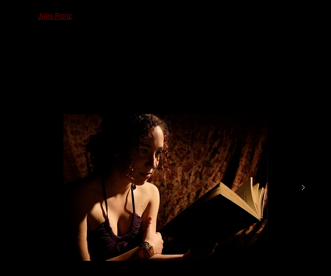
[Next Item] (303, 187)
